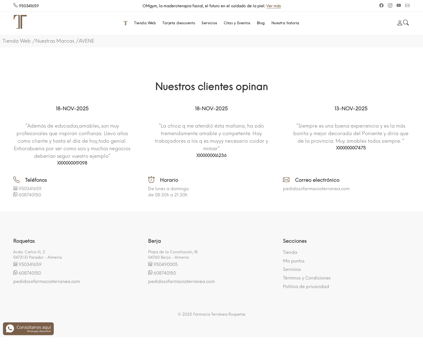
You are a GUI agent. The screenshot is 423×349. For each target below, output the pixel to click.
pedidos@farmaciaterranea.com (316, 188)
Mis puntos (294, 261)
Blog (261, 23)
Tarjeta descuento (178, 23)
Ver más (285, 6)
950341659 (26, 6)
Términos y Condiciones (307, 277)
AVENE (86, 41)
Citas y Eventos (237, 23)
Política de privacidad (306, 286)
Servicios (209, 23)
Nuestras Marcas (54, 41)
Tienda (290, 252)
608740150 (30, 194)
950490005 (165, 264)
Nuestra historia (285, 23)
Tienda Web (145, 23)
